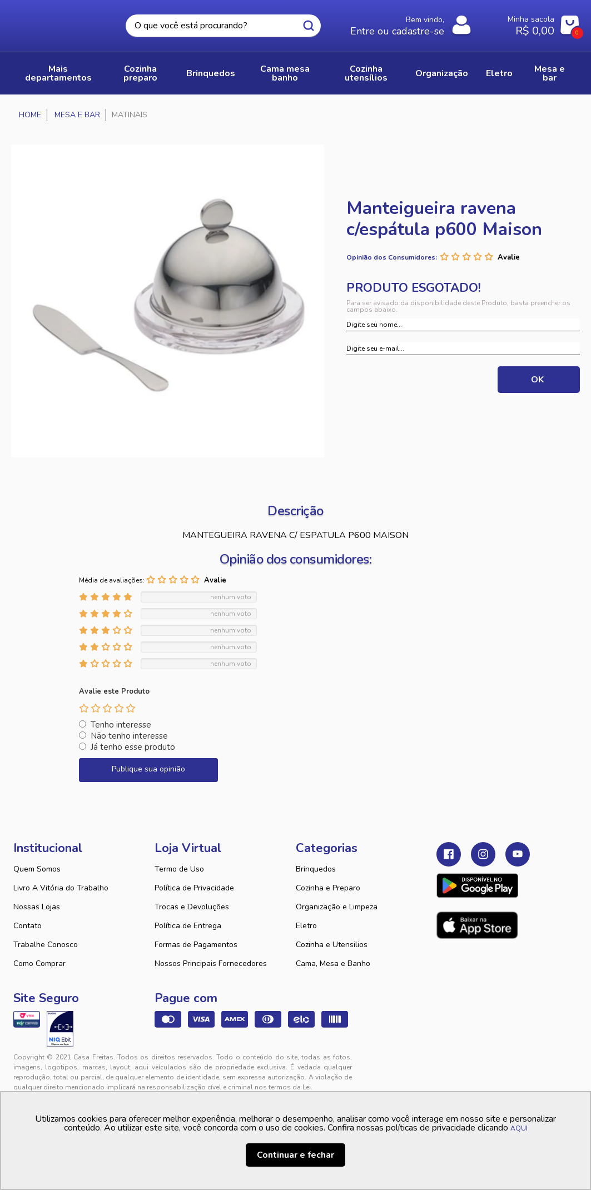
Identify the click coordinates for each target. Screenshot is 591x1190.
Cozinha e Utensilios (331, 944)
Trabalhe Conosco (45, 944)
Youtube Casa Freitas (517, 854)
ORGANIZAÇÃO (441, 73)
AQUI (519, 1128)
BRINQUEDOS (210, 73)
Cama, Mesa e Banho (333, 963)
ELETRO (499, 73)
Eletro (306, 925)
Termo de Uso (179, 869)
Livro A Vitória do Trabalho (60, 888)
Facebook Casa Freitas (448, 854)
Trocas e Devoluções (192, 907)
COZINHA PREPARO (140, 73)
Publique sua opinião (148, 769)
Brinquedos (316, 869)
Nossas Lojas (36, 907)
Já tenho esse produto (133, 747)
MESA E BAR (549, 73)
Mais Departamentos (58, 73)
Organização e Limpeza (337, 907)
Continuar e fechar (295, 1155)
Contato (27, 925)
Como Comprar (39, 963)
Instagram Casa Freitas (483, 854)
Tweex (451, 1066)
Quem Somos (37, 869)
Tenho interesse (121, 724)
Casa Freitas (59, 23)
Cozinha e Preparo (328, 888)
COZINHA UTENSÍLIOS (366, 73)
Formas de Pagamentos (196, 944)
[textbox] (223, 25)
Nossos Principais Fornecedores (211, 963)
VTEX (498, 1066)
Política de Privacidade (194, 888)
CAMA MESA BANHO (285, 73)
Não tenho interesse (129, 735)
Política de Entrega (188, 925)
